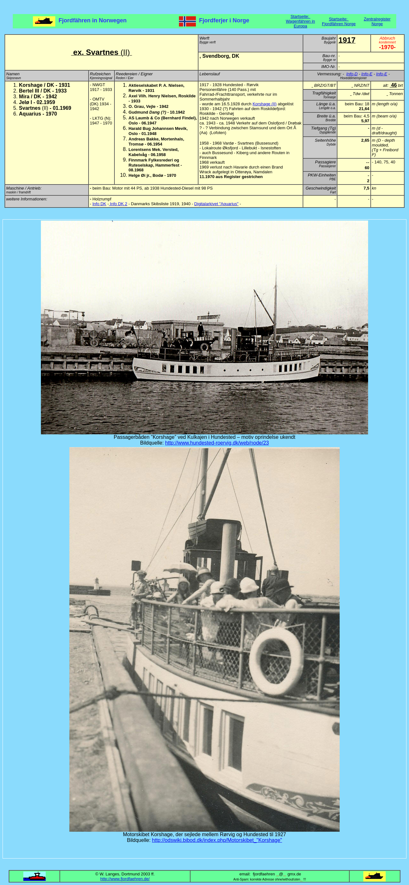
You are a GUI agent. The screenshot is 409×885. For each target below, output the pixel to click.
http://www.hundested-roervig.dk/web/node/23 (217, 443)
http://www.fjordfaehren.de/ (125, 878)
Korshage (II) (264, 103)
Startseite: (300, 16)
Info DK (99, 203)
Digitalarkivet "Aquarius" (216, 203)
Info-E (367, 73)
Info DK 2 (118, 203)
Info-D (352, 73)
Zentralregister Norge (377, 21)
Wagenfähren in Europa (300, 23)
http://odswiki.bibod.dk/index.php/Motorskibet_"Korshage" (217, 840)
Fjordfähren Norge (339, 23)
